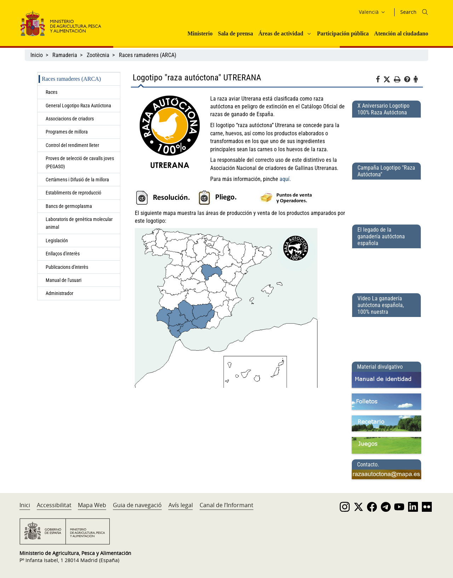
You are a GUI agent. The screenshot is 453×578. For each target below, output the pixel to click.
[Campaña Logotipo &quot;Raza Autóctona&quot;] (386, 199)
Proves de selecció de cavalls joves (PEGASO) (80, 162)
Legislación (57, 240)
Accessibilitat (54, 505)
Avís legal (180, 505)
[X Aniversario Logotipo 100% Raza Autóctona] (386, 137)
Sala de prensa (235, 33)
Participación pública (343, 33)
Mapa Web (92, 505)
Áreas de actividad (280, 33)
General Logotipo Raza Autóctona (78, 105)
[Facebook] (379, 80)
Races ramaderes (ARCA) (147, 55)
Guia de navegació (137, 505)
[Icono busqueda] (425, 12)
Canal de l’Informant (226, 505)
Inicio (36, 55)
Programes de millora (67, 132)
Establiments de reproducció (73, 193)
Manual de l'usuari (65, 280)
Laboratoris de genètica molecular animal (79, 223)
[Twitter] (388, 79)
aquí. (285, 179)
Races (51, 92)
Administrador (59, 293)
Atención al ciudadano (401, 33)
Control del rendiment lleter (72, 145)
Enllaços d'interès (63, 253)
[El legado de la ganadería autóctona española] (386, 267)
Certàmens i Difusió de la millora (77, 179)
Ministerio (200, 33)
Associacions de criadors (70, 118)
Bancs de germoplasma (69, 206)
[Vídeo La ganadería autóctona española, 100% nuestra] (386, 336)
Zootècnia (98, 55)
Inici (24, 505)
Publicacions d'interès (67, 267)
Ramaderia (64, 55)
